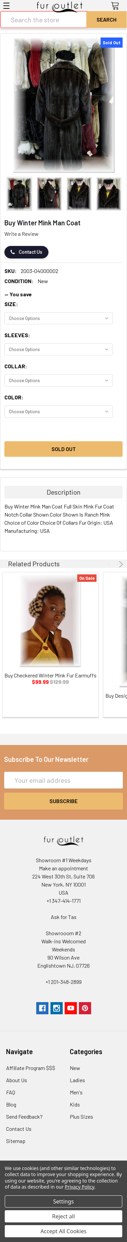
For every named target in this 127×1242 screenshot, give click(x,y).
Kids (75, 1104)
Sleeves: (17, 335)
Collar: (15, 366)
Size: (11, 304)
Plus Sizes (81, 1116)
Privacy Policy (79, 1187)
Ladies (77, 1080)
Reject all (63, 1216)
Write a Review (21, 233)
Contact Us (26, 252)
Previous (110, 564)
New (75, 1068)
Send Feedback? (24, 1116)
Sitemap (15, 1141)
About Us (16, 1080)
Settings (63, 1201)
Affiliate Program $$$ (30, 1068)
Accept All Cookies (64, 1231)
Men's (76, 1092)
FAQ (10, 1092)
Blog (11, 1104)
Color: (13, 397)
